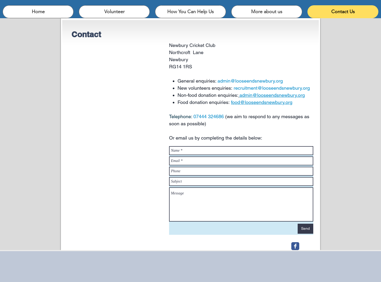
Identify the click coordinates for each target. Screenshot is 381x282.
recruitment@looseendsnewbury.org (272, 88)
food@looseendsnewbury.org (261, 102)
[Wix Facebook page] (295, 246)
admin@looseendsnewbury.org (250, 81)
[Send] (305, 229)
